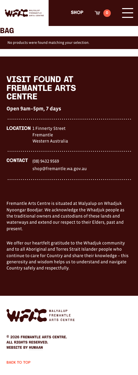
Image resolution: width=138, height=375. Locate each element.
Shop (77, 12)
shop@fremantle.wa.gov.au (59, 168)
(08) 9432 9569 (45, 161)
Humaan (36, 348)
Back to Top (18, 363)
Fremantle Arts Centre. (44, 337)
